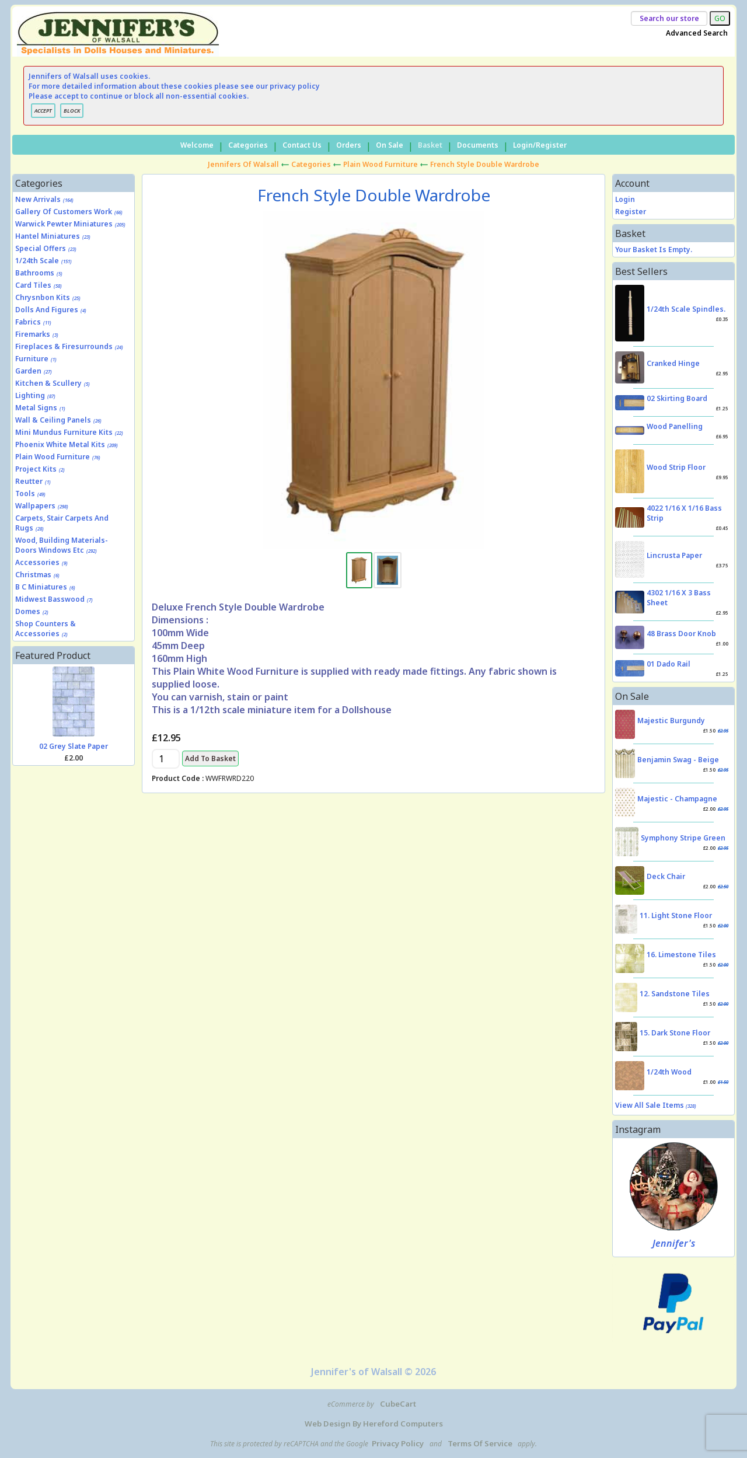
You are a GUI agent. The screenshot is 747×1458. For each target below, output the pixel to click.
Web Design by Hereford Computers (374, 1423)
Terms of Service (480, 1443)
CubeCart (398, 1403)
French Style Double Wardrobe (484, 164)
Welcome (197, 145)
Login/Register (540, 145)
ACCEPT (43, 110)
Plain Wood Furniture (380, 164)
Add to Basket (210, 758)
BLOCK (72, 110)
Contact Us (302, 145)
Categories (248, 145)
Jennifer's (673, 1243)
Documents (477, 145)
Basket (430, 145)
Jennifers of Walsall (243, 164)
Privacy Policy (398, 1443)
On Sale (389, 145)
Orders (348, 145)
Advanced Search (697, 33)
